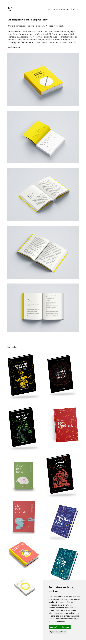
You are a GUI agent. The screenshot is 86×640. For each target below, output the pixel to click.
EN (78, 9)
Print (53, 9)
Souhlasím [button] (54, 627)
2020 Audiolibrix (13, 47)
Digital (59, 9)
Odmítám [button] (65, 627)
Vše (48, 9)
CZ (74, 9)
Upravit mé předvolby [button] (58, 632)
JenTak (66, 9)
